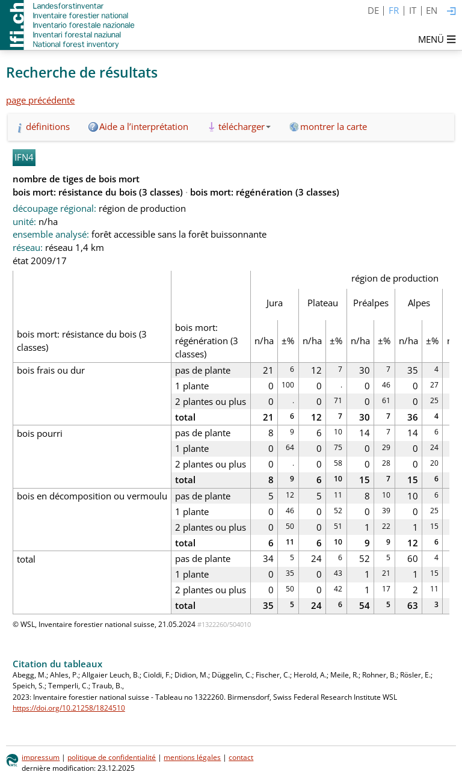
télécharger (244, 126)
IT (412, 10)
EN (431, 10)
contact (241, 757)
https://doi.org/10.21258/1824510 (69, 708)
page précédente (40, 100)
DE (373, 10)
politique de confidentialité (111, 757)
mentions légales (192, 757)
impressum (41, 757)
